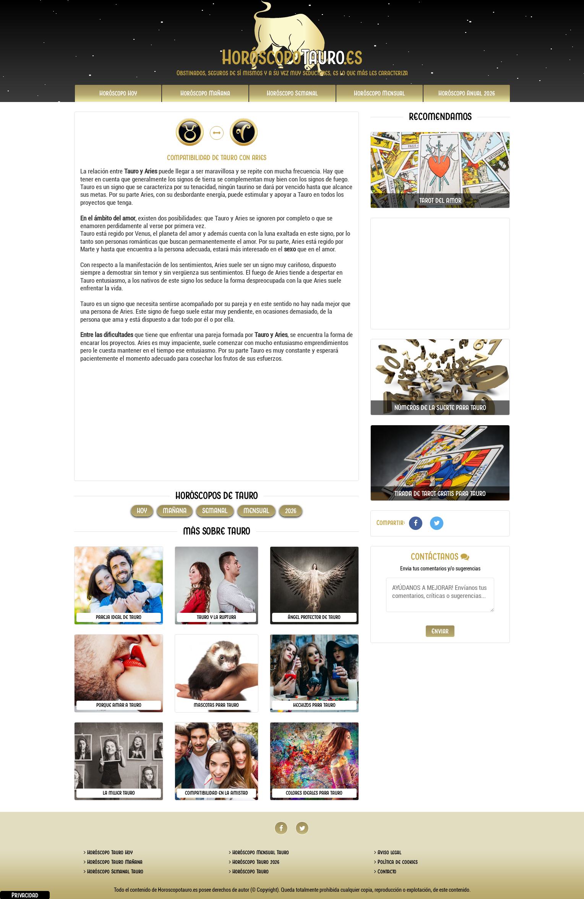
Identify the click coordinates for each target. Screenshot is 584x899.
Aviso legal (387, 852)
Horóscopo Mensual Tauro (259, 852)
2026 (466, 93)
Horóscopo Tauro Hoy (108, 852)
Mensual (379, 93)
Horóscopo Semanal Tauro (113, 871)
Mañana (205, 93)
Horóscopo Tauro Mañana (113, 862)
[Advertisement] (217, 421)
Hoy (118, 93)
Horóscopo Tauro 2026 (254, 862)
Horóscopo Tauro (249, 871)
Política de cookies (396, 862)
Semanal (292, 93)
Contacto (385, 871)
